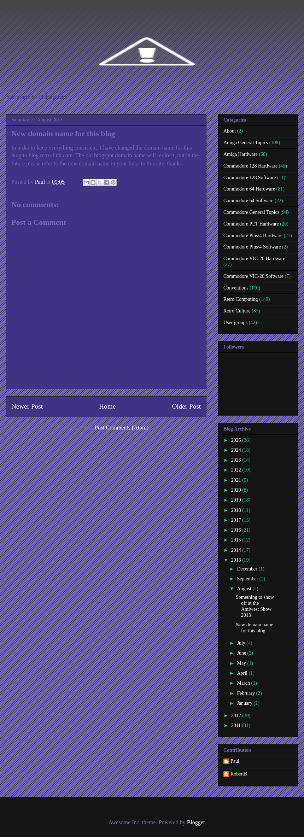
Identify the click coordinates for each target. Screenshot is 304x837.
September (248, 578)
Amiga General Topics (245, 142)
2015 (236, 540)
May (242, 663)
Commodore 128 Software (249, 177)
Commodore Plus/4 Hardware (252, 235)
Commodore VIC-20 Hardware (254, 258)
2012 (236, 715)
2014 (236, 550)
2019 (236, 500)
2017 (236, 520)
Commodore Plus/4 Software (252, 247)
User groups (235, 322)
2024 (236, 450)
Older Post (186, 406)
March (244, 683)
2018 (236, 510)
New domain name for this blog (254, 627)
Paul (234, 761)
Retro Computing (240, 299)
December (247, 569)
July (241, 643)
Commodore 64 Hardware (249, 189)
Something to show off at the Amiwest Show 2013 (255, 606)
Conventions (236, 288)
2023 (236, 460)
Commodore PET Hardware (251, 224)
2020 (236, 490)
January (245, 703)
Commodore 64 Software (248, 200)
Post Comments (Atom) (121, 428)
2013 (236, 560)
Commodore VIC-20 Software (253, 276)
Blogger (196, 822)
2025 (236, 440)
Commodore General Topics (251, 212)
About (229, 131)
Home (107, 406)
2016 (236, 530)
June (242, 653)
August (244, 588)
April (243, 673)
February (246, 693)
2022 (236, 470)
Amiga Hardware (240, 154)
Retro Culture (237, 311)
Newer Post (27, 406)
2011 (236, 725)
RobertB (238, 774)
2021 (236, 480)
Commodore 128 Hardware (250, 166)
